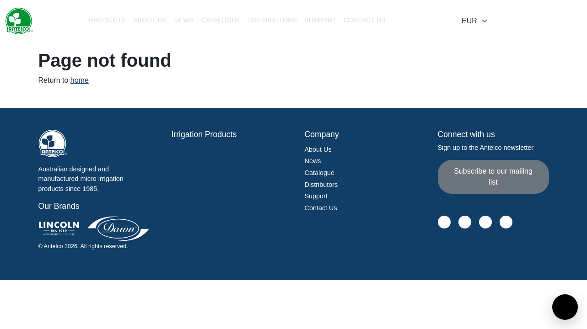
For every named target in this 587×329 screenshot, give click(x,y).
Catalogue (221, 20)
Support (316, 196)
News (184, 20)
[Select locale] (475, 21)
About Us (150, 20)
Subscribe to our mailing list (493, 176)
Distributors (272, 20)
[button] (107, 21)
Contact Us (364, 20)
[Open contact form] (565, 307)
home (79, 80)
